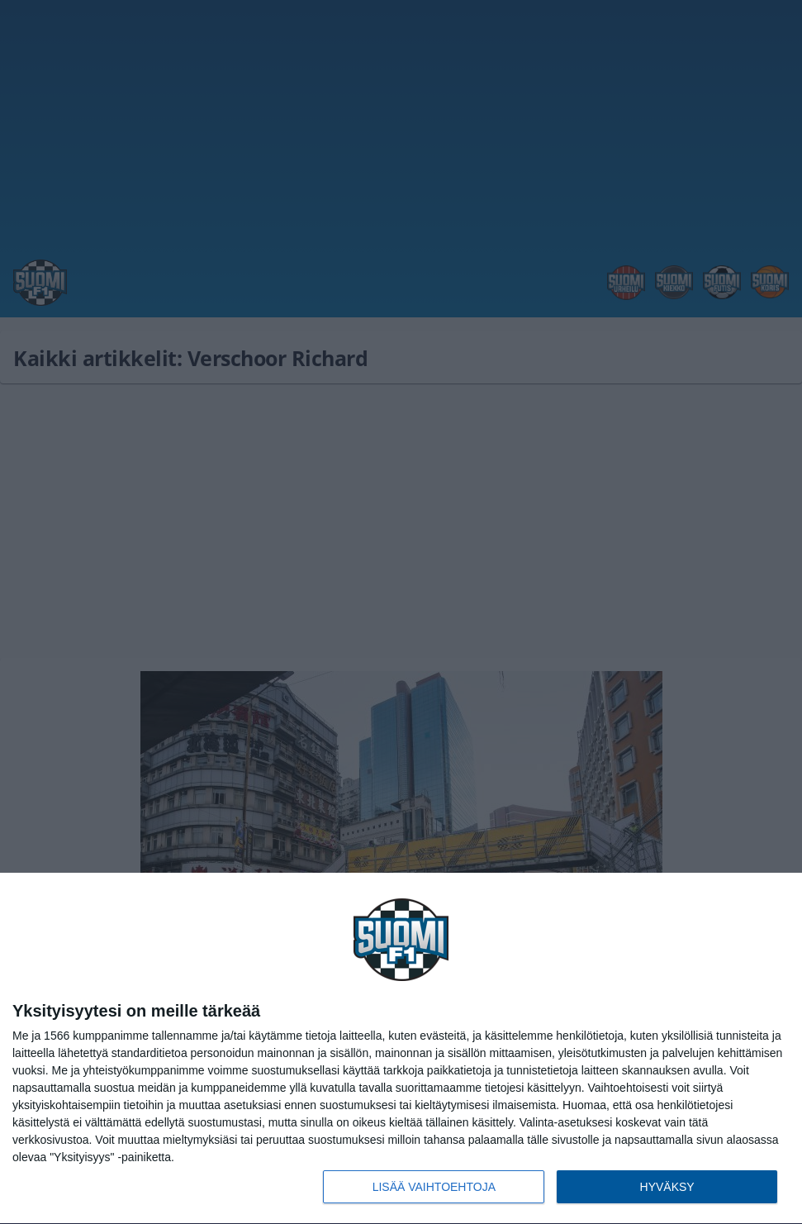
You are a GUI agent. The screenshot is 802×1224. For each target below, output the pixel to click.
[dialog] (401, 1049)
